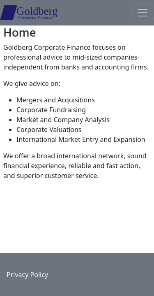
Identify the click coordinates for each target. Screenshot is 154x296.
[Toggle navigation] (142, 13)
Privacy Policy (27, 274)
